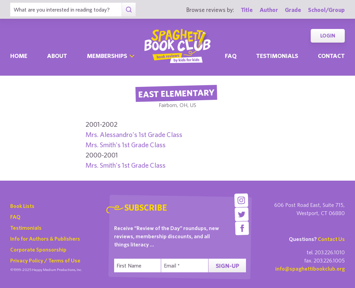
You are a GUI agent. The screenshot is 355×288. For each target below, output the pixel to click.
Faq (230, 55)
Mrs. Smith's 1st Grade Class (126, 145)
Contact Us (331, 239)
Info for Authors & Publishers (45, 239)
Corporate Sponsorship (38, 249)
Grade (293, 9)
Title (247, 9)
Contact (331, 55)
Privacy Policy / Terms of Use (45, 260)
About (57, 55)
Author (269, 9)
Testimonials (277, 55)
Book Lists (22, 206)
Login (327, 36)
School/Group (326, 9)
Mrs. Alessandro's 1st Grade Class (134, 134)
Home (18, 55)
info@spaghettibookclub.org (310, 269)
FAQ (15, 217)
